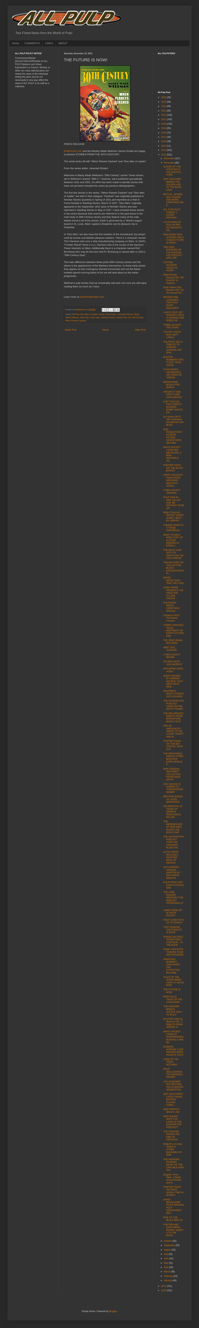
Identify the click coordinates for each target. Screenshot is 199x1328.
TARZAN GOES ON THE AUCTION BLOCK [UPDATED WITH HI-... (173, 568)
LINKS (49, 43)
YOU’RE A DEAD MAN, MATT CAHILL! (172, 335)
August (168, 1250)
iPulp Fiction (111, 314)
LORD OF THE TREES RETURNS (170, 1062)
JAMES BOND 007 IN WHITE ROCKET (172, 913)
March (167, 1271)
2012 (164, 154)
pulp (98, 317)
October (168, 1241)
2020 (164, 124)
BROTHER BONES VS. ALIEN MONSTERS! (173, 799)
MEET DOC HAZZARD (170, 648)
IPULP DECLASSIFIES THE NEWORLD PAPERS (173, 1073)
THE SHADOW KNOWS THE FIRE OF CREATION (171, 1135)
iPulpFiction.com (73, 151)
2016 (164, 141)
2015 (164, 146)
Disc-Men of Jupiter (89, 314)
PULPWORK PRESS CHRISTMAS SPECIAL (171, 606)
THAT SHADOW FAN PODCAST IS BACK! (172, 930)
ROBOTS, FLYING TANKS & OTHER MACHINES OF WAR (172, 1149)
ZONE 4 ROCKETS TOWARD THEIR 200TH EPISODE (173, 952)
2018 (164, 132)
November (169, 162)
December (169, 158)
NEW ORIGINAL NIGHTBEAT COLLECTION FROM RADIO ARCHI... (172, 774)
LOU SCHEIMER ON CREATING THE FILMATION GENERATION (173, 1085)
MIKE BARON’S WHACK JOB (171, 1110)
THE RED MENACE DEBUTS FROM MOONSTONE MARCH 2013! (173, 717)
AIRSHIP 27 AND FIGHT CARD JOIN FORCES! (172, 395)
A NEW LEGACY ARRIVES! (171, 491)
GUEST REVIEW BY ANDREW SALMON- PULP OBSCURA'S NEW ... (173, 681)
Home (15, 43)
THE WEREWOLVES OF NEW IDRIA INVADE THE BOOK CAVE (172, 827)
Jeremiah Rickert (125, 314)
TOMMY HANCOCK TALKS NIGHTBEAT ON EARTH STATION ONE (173, 630)
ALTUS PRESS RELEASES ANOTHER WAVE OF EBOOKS (171, 857)
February (168, 1276)
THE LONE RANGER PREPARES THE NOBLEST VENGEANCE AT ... (173, 899)
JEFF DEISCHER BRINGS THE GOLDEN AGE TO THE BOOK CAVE (172, 184)
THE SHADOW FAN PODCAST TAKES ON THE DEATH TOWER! (173, 705)
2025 (164, 102)
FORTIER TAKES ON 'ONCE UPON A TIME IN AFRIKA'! (173, 1191)
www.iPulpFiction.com (92, 296)
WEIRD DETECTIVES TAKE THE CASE (173, 580)
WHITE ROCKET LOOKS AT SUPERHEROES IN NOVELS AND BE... (173, 1037)
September (170, 1245)
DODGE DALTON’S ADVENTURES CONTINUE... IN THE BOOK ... (173, 941)
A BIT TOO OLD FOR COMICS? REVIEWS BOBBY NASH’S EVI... (173, 407)
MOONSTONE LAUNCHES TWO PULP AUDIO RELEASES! (171, 302)
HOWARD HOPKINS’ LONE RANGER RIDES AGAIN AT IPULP (173, 1051)
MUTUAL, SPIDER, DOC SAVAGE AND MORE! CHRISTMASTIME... (173, 200)
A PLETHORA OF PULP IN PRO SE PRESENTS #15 (172, 226)
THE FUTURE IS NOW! (171, 990)
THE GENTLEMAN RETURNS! (172, 641)
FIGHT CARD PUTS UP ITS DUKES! (173, 921)
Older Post (140, 330)
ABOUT (62, 43)
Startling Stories (108, 317)
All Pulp (75, 314)
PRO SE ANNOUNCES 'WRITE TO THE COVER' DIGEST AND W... (173, 731)
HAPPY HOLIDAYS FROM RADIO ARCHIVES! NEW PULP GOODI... (173, 480)
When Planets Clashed (75, 321)
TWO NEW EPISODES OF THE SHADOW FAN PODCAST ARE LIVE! (172, 252)
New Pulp (84, 317)
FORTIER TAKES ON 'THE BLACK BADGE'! (173, 468)
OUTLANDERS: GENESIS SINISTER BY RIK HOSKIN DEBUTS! (171, 872)
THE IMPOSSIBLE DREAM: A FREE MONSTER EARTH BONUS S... (173, 759)
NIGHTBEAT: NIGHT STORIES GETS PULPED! (173, 694)
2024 (164, 106)
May (166, 1263)
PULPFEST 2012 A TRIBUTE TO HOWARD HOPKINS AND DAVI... (172, 347)
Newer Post (70, 330)
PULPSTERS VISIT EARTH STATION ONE (173, 885)
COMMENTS (32, 43)
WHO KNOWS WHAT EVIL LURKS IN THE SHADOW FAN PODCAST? (172, 1122)
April (166, 1267)
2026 (164, 97)
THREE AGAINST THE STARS (172, 326)
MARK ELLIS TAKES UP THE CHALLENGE (172, 999)
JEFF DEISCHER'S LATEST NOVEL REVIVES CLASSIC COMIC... (173, 1099)
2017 (164, 137)
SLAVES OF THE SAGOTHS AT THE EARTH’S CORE (172, 170)
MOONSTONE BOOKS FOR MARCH (171, 385)
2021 (164, 119)
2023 (164, 110)
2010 (164, 1290)
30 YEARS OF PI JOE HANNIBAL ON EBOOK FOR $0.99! (173, 421)
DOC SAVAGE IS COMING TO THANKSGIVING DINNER (173, 788)
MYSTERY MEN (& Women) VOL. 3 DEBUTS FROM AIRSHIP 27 (173, 1023)
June (166, 1258)
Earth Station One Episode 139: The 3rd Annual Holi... (173, 290)
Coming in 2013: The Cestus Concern (171, 618)
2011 (164, 1286)
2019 (164, 128)
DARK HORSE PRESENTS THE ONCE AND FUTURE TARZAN (173, 593)
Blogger (113, 1311)
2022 (164, 115)
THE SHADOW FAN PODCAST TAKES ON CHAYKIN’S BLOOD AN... (173, 842)
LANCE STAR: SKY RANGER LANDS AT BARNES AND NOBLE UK (173, 316)
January (168, 1280)
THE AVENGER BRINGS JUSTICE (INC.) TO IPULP (172, 1010)
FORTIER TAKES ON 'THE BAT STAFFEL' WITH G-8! (173, 745)
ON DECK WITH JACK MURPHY (172, 663)
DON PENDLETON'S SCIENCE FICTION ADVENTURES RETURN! (172, 436)
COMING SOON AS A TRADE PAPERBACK (173, 528)
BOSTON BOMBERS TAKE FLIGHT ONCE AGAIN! (173, 361)
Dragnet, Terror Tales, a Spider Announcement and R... (172, 1178)
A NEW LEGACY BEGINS (171, 656)
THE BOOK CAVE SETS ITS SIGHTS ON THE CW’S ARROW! (173, 554)
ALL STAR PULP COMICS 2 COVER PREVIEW (171, 213)
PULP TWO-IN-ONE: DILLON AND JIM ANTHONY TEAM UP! (173, 503)
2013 (164, 150)
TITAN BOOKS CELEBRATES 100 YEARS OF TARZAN (172, 373)
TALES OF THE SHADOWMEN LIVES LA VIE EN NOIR (173, 981)
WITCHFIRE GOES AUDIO (173, 670)
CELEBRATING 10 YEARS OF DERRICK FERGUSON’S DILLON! (172, 811)
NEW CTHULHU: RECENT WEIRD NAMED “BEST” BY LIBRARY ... (173, 516)
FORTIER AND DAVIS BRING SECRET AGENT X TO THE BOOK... (173, 1230)
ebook (101, 314)
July (166, 1254)
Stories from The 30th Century (129, 317)
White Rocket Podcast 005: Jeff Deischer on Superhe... (173, 278)
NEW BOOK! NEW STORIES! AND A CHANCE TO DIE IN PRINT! (173, 238)
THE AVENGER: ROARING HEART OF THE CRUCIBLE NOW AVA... (173, 1165)
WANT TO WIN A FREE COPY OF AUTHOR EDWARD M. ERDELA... (173, 540)
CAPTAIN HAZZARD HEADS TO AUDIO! (170, 266)
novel (92, 317)
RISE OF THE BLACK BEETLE (173, 1218)
